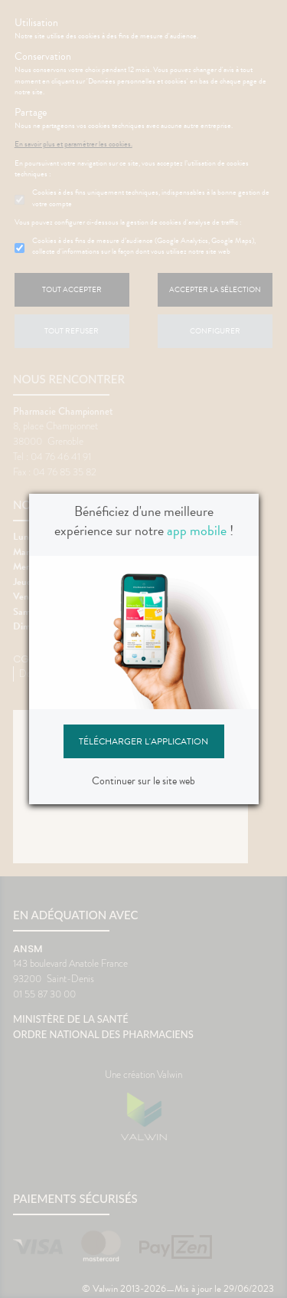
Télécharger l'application (143, 741)
